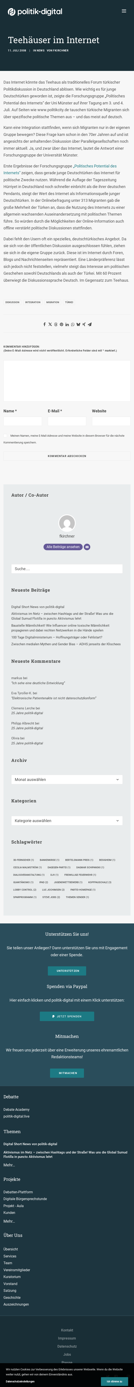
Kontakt (67, 1330)
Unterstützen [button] (68, 970)
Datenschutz (67, 1346)
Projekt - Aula (13, 1206)
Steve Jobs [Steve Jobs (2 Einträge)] (51, 897)
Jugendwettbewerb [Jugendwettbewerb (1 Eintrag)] (68, 882)
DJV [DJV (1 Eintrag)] (54, 875)
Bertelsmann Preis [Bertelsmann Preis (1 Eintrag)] (79, 860)
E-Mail (55, 411)
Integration (32, 302)
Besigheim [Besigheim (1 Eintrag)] (107, 860)
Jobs (67, 1354)
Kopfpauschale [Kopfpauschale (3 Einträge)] (99, 882)
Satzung (9, 1291)
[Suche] (67, 568)
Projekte (11, 1179)
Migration (52, 302)
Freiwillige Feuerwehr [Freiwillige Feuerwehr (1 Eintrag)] (80, 875)
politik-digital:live (16, 1116)
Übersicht (10, 1249)
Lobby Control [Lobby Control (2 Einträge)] (24, 889)
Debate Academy (16, 1109)
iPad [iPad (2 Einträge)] (43, 882)
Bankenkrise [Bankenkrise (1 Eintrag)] (49, 860)
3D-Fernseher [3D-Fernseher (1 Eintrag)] (23, 860)
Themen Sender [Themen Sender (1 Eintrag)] (77, 897)
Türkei (69, 302)
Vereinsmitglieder (16, 1270)
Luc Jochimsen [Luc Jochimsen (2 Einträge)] (53, 889)
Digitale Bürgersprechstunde (25, 1199)
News (40, 50)
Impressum (67, 1338)
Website (99, 411)
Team (7, 1263)
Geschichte (11, 1298)
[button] (44, 324)
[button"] (108, 1377)
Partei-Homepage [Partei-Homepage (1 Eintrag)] (82, 889)
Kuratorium (12, 1277)
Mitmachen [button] (68, 1073)
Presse (67, 1363)
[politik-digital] (35, 12)
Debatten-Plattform (18, 1192)
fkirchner (61, 50)
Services (9, 1256)
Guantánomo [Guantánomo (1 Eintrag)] (23, 882)
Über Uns (12, 1235)
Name (10, 411)
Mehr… (9, 1165)
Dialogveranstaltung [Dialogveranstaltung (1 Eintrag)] (29, 875)
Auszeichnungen (16, 1304)
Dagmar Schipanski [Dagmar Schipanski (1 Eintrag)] (90, 867)
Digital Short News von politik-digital (30, 1144)
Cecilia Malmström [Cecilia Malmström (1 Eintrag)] (27, 867)
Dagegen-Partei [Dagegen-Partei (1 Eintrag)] (59, 867)
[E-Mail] (87, 547)
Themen (12, 1131)
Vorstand (10, 1284)
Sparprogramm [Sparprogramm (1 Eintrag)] (25, 897)
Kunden (9, 1213)
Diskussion (12, 302)
